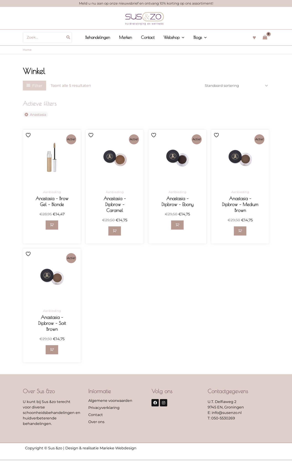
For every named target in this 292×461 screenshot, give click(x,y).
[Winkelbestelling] (233, 86)
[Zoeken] (71, 37)
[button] (181, 37)
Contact (95, 415)
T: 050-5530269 (221, 419)
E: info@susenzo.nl (225, 413)
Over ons (96, 422)
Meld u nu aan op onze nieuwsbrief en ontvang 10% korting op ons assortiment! (146, 3)
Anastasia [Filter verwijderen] (38, 115)
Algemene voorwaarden (110, 401)
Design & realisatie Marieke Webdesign (100, 449)
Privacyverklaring (104, 408)
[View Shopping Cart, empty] (265, 37)
